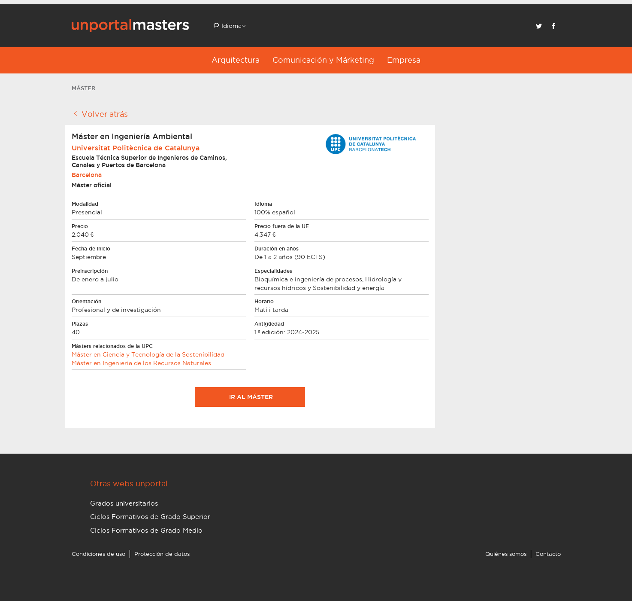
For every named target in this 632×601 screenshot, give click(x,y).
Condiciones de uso (98, 554)
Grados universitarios (124, 503)
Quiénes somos (505, 554)
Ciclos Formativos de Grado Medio (146, 530)
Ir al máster (250, 397)
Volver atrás (100, 114)
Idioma (230, 25)
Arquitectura (236, 60)
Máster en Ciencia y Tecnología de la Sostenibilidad (148, 354)
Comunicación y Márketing (323, 60)
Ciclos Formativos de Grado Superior (150, 516)
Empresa (403, 60)
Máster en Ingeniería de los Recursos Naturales (141, 363)
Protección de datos (162, 554)
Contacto (548, 554)
